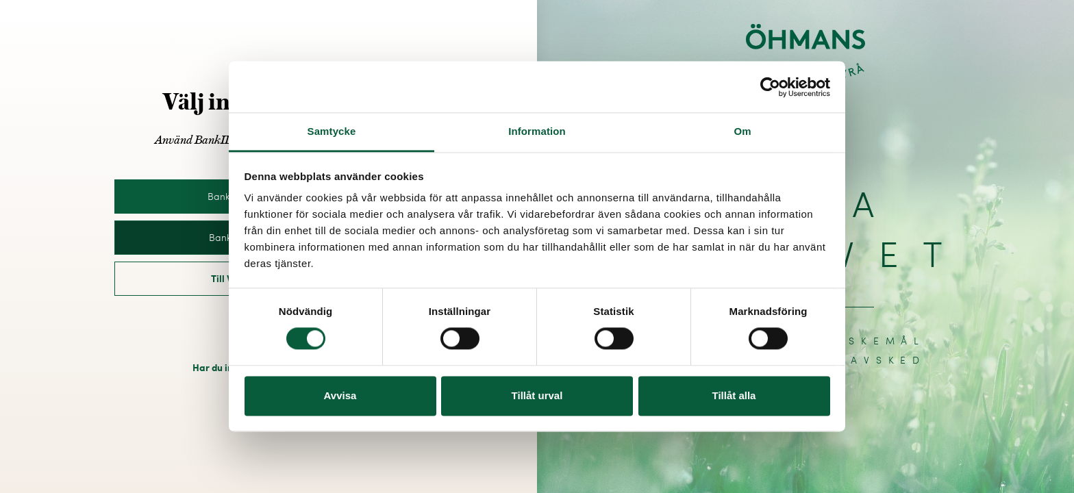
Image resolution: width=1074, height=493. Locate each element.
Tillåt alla (734, 395)
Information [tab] (537, 131)
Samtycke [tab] (332, 131)
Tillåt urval (537, 395)
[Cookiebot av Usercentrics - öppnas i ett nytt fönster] (770, 87)
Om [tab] (742, 131)
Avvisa (340, 395)
